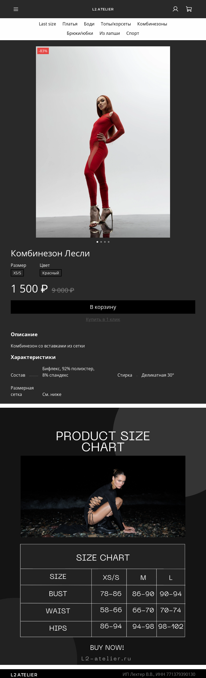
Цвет (45, 265)
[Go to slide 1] (97, 242)
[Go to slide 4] (108, 242)
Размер (18, 265)
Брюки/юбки (80, 33)
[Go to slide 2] (101, 242)
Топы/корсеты (116, 24)
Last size (47, 24)
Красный (50, 272)
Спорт (132, 33)
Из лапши (110, 33)
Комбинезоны (152, 24)
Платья (70, 24)
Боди (89, 24)
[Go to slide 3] (105, 242)
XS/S (17, 272)
